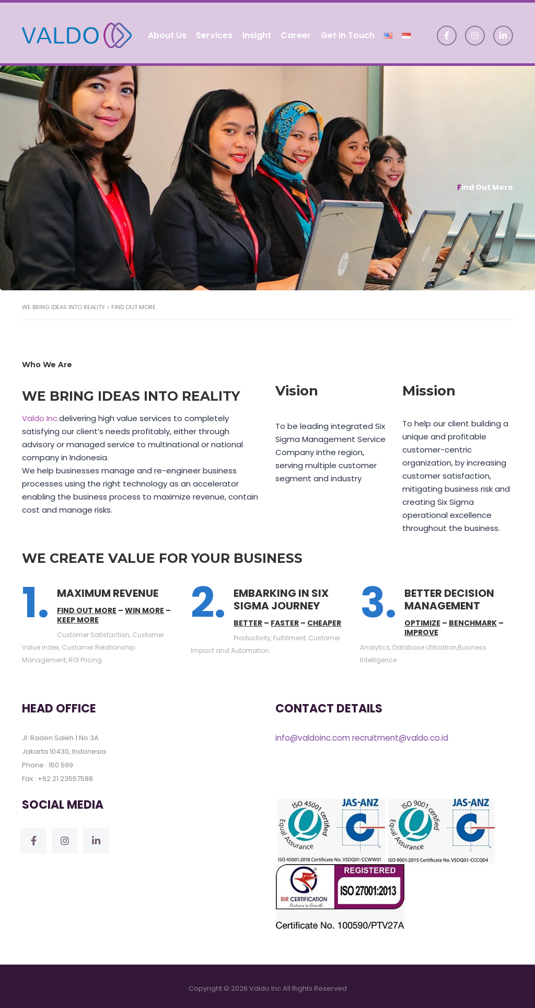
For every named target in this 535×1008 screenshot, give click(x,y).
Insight (256, 33)
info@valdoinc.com (312, 733)
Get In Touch (349, 33)
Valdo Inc (265, 984)
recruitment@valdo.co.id (399, 733)
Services (213, 33)
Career (297, 33)
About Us (165, 33)
